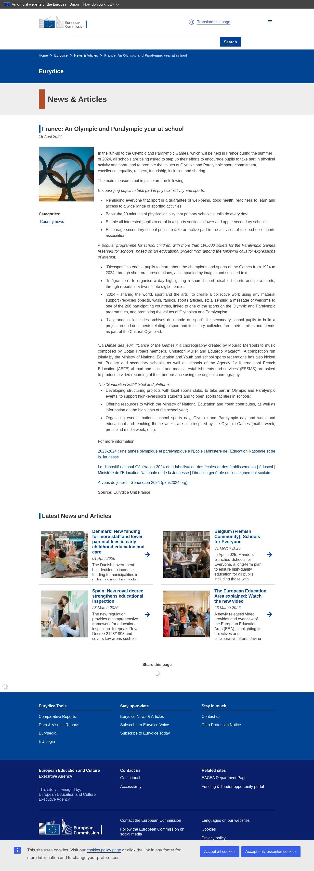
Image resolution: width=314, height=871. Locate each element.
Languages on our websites (226, 820)
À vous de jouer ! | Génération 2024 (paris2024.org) (142, 482)
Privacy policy (214, 838)
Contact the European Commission (150, 820)
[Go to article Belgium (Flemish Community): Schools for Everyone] (271, 555)
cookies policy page (104, 850)
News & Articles (86, 55)
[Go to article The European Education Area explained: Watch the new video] (271, 614)
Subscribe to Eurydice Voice (144, 725)
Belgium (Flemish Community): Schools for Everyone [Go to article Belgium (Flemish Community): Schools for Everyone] (237, 536)
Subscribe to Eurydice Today (145, 733)
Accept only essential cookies (271, 851)
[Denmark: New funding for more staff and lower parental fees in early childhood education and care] (64, 555)
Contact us (211, 716)
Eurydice (60, 55)
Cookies (209, 829)
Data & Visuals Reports (59, 725)
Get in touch (130, 778)
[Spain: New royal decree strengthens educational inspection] (64, 614)
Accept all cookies (220, 851)
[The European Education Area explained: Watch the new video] (186, 614)
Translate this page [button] (213, 22)
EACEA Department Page (224, 778)
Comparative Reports (57, 716)
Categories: (49, 214)
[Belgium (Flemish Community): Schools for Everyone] (186, 555)
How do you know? (101, 4)
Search (230, 42)
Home (43, 55)
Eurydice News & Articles (142, 716)
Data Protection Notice (221, 725)
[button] (269, 21)
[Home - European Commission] (96, 22)
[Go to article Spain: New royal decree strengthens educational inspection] (149, 614)
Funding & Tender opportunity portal (233, 787)
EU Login (47, 741)
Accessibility (131, 787)
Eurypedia (47, 733)
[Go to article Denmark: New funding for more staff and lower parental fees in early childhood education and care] (149, 555)
